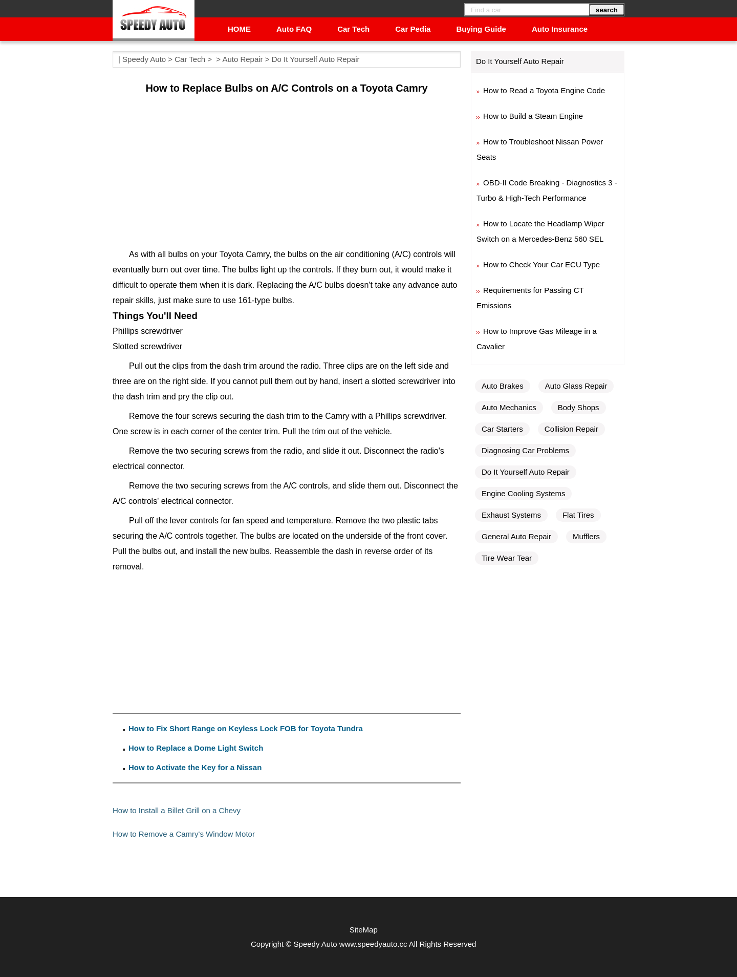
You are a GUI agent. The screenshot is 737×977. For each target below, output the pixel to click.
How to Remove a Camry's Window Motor (184, 834)
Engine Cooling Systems (523, 493)
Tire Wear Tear (507, 558)
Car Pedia (412, 29)
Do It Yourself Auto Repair (316, 59)
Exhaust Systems (511, 515)
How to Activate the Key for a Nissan (195, 767)
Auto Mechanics (509, 407)
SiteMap (364, 929)
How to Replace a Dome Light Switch (195, 748)
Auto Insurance (560, 29)
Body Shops (578, 407)
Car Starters (502, 428)
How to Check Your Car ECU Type (541, 264)
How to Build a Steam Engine (533, 116)
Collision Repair (571, 428)
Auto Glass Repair (576, 385)
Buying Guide (481, 29)
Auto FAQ (294, 29)
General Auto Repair (516, 536)
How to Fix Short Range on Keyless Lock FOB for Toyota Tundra (245, 728)
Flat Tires (578, 515)
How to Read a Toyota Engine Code (544, 90)
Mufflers (586, 536)
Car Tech (353, 29)
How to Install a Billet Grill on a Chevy (177, 810)
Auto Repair (242, 59)
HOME (239, 29)
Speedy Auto (144, 59)
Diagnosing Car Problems (525, 450)
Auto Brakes (503, 385)
